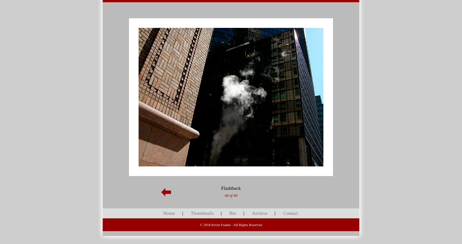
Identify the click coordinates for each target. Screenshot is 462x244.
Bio (232, 213)
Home (169, 213)
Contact (290, 213)
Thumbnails (202, 213)
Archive (259, 213)
